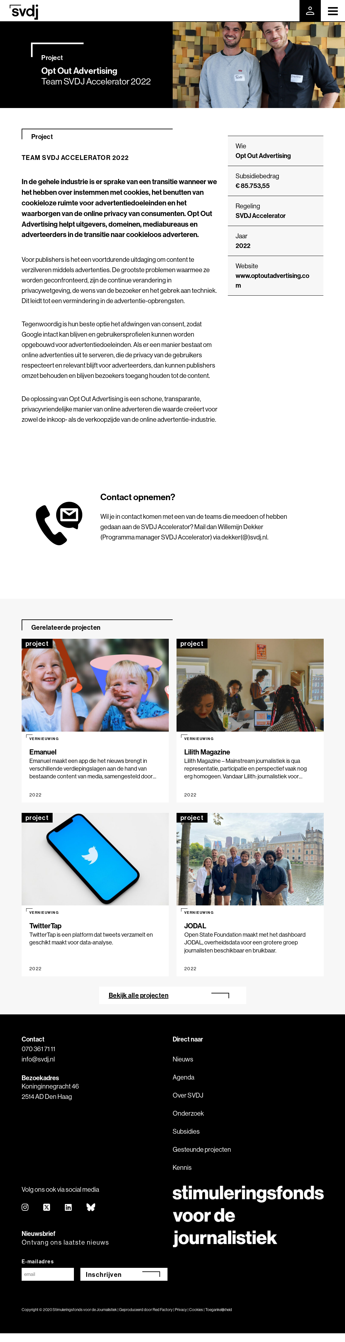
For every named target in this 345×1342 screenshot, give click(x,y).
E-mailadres (38, 1261)
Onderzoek (188, 1113)
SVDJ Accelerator (261, 216)
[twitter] (47, 1208)
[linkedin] (68, 1208)
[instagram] (25, 1208)
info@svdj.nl (38, 1059)
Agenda (183, 1077)
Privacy (181, 1309)
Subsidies (186, 1131)
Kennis (182, 1167)
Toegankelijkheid (218, 1309)
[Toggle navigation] (333, 10)
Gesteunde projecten (202, 1149)
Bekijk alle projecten (139, 995)
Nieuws (183, 1059)
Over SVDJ (188, 1095)
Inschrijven (104, 1274)
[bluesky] (91, 1208)
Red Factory (163, 1309)
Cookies (196, 1309)
